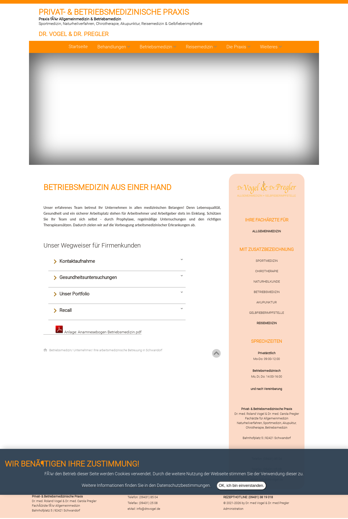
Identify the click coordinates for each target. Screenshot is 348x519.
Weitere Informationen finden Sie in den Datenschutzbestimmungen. (146, 485)
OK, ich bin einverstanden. (241, 485)
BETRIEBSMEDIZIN (267, 292)
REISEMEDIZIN (267, 323)
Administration (233, 509)
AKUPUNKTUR (266, 302)
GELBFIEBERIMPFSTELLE (266, 312)
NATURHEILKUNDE (267, 281)
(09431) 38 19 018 (260, 497)
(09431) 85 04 (148, 497)
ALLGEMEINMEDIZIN (266, 231)
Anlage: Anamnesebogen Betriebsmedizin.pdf (98, 332)
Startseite (78, 46)
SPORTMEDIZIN (267, 261)
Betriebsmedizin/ (61, 350)
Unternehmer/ (83, 350)
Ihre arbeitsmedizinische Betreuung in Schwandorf (128, 350)
